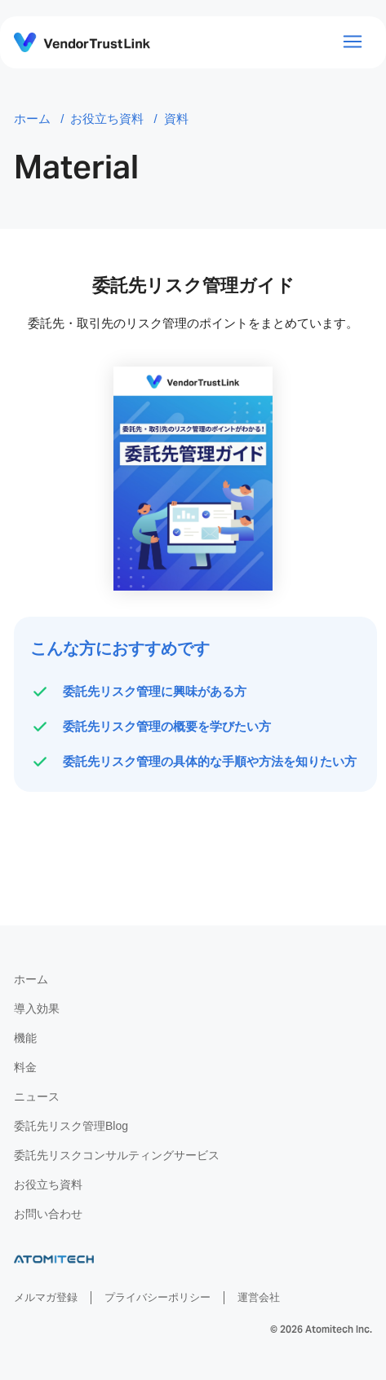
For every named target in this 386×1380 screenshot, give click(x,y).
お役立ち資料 (48, 1184)
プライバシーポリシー (157, 1297)
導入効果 (37, 1008)
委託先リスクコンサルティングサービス (117, 1155)
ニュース (37, 1096)
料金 (25, 1067)
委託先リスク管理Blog (71, 1125)
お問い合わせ (48, 1213)
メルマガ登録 (46, 1297)
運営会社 (258, 1297)
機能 (25, 1037)
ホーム (31, 979)
